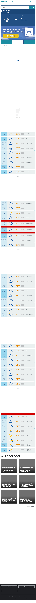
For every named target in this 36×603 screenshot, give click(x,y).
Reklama (9, 591)
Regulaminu (25, 596)
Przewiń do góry (30, 506)
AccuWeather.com (31, 5)
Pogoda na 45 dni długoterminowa (18, 46)
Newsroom (26, 586)
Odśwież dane (12, 45)
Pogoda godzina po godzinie (6, 42)
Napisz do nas (9, 586)
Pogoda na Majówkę (29, 42)
